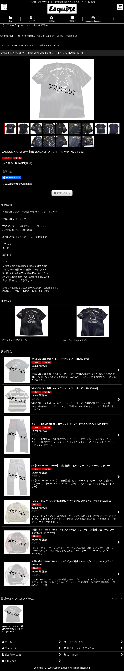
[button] (4, 7)
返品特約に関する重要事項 (17, 184)
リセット (117, 598)
